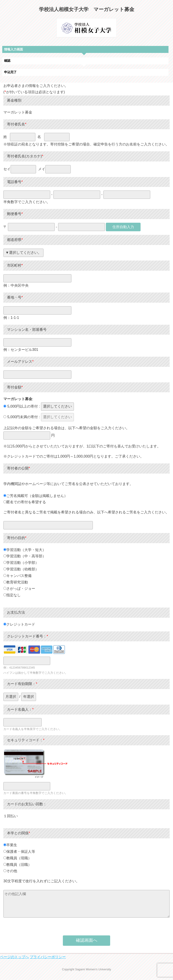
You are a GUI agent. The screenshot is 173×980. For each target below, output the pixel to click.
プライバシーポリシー (48, 957)
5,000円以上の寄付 (20, 406)
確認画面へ (86, 940)
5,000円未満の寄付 (20, 417)
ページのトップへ (14, 957)
